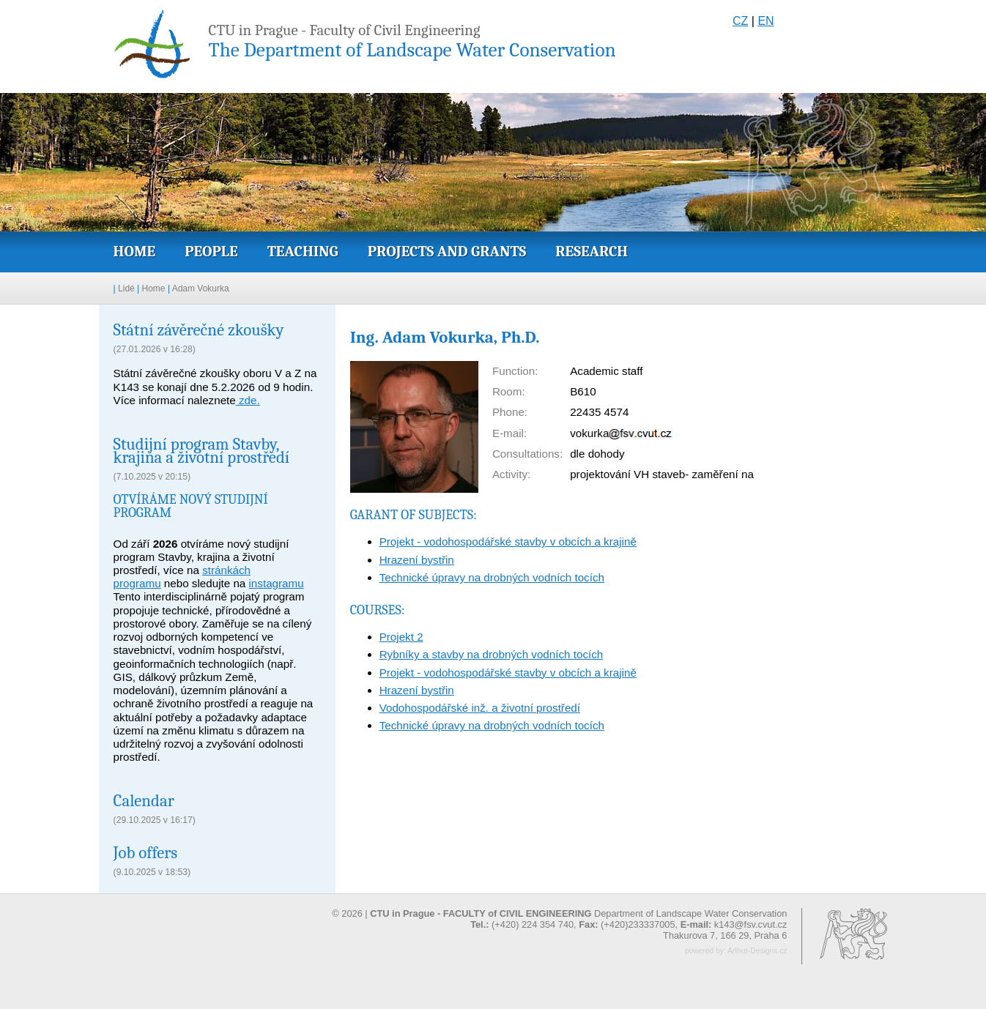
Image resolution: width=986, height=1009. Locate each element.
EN (765, 21)
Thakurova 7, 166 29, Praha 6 (725, 935)
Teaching (302, 251)
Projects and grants (447, 251)
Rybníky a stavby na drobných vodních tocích (491, 654)
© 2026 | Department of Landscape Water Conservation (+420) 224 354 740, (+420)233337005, (559, 919)
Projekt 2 (401, 636)
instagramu (276, 583)
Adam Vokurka (200, 288)
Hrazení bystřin (416, 560)
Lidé (126, 288)
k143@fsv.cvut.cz (750, 924)
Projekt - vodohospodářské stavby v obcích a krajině (508, 541)
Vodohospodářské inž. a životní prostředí (479, 707)
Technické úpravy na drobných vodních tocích (491, 577)
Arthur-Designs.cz (757, 951)
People (211, 251)
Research (591, 251)
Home (135, 251)
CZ (740, 21)
